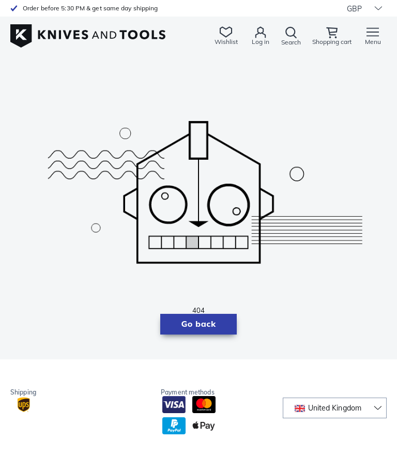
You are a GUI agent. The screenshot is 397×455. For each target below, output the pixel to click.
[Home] (87, 30)
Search (291, 42)
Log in (260, 42)
